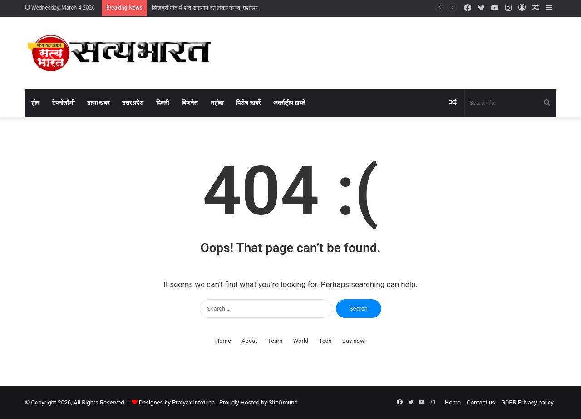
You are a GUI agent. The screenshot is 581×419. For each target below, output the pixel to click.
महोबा (217, 102)
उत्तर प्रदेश (132, 102)
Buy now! (354, 340)
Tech (325, 340)
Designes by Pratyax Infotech (177, 402)
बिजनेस (190, 102)
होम (35, 102)
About (249, 340)
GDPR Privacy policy (527, 402)
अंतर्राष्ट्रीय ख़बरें (289, 102)
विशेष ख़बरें (248, 102)
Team (275, 340)
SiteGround (283, 402)
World (301, 340)
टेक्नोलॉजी (63, 102)
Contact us (481, 402)
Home (223, 340)
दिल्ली (162, 102)
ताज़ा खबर (98, 102)
